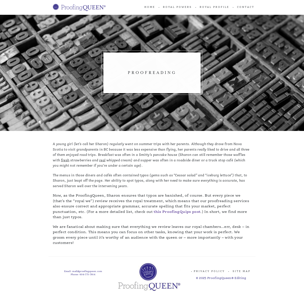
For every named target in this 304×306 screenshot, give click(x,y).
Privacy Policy (209, 271)
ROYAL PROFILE (214, 7)
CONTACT (245, 7)
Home (149, 7)
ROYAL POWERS (177, 7)
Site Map (242, 271)
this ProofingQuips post (177, 212)
